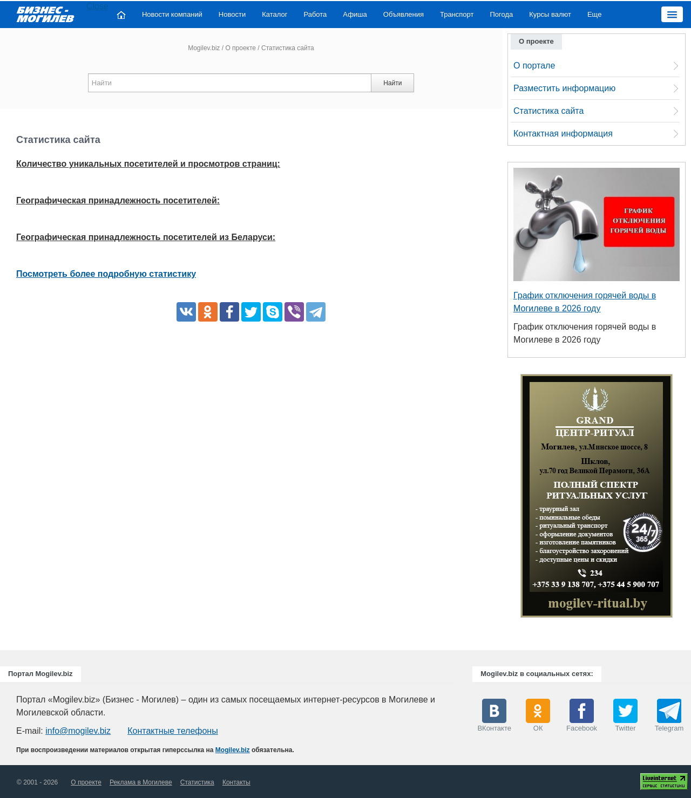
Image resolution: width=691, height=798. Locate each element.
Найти (392, 83)
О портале (534, 65)
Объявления (403, 14)
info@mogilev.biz (78, 730)
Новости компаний (172, 14)
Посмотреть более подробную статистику (106, 273)
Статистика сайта (548, 110)
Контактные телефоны (172, 730)
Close (97, 6)
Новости (232, 14)
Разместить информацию (564, 88)
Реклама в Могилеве (141, 782)
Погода (501, 14)
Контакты (236, 782)
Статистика (197, 782)
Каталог (274, 14)
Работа (315, 14)
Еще (594, 14)
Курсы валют (550, 14)
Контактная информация (563, 133)
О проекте (240, 48)
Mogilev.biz (204, 48)
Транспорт (457, 14)
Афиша (355, 14)
